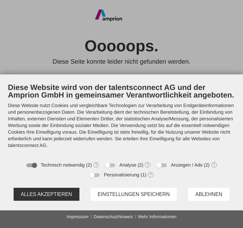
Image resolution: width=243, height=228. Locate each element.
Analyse (127, 165)
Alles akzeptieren (46, 194)
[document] (121, 120)
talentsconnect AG (27, 145)
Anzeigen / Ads (186, 165)
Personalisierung (121, 175)
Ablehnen (208, 194)
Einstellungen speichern (134, 194)
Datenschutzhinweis (113, 216)
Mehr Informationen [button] (157, 216)
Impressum (77, 216)
